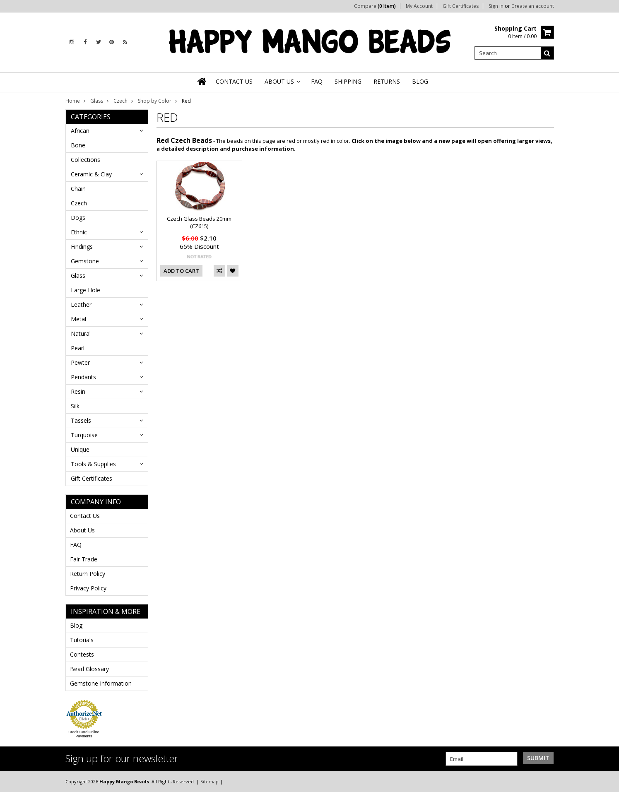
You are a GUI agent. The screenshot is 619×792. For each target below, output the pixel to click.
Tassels (81, 420)
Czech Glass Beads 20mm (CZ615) (199, 222)
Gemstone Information (101, 683)
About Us (82, 530)
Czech (120, 100)
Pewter (80, 362)
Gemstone (85, 261)
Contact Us (85, 516)
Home (72, 100)
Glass (96, 100)
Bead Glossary (89, 669)
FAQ (76, 545)
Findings (82, 246)
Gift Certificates (461, 6)
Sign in (496, 6)
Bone (78, 145)
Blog (76, 625)
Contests (82, 654)
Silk (75, 406)
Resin (78, 391)
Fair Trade (83, 559)
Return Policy (87, 574)
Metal (78, 319)
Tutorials (82, 640)
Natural (81, 333)
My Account (419, 6)
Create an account (532, 6)
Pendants (83, 377)
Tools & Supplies (93, 464)
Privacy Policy (88, 588)
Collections (85, 160)
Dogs (78, 217)
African (80, 131)
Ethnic (79, 232)
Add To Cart (181, 270)
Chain (78, 189)
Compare (375, 6)
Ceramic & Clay (91, 174)
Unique (80, 449)
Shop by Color (154, 100)
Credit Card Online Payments (83, 734)
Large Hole (85, 290)
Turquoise (84, 435)
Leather (81, 304)
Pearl (77, 348)
